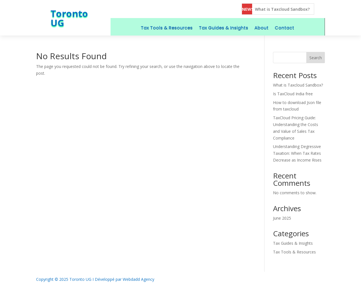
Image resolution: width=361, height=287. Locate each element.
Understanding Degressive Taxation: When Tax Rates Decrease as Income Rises (297, 153)
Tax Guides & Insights (223, 28)
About (261, 28)
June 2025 (282, 218)
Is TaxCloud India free (293, 93)
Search (315, 57)
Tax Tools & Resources (167, 28)
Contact (284, 28)
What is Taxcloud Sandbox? (282, 9)
